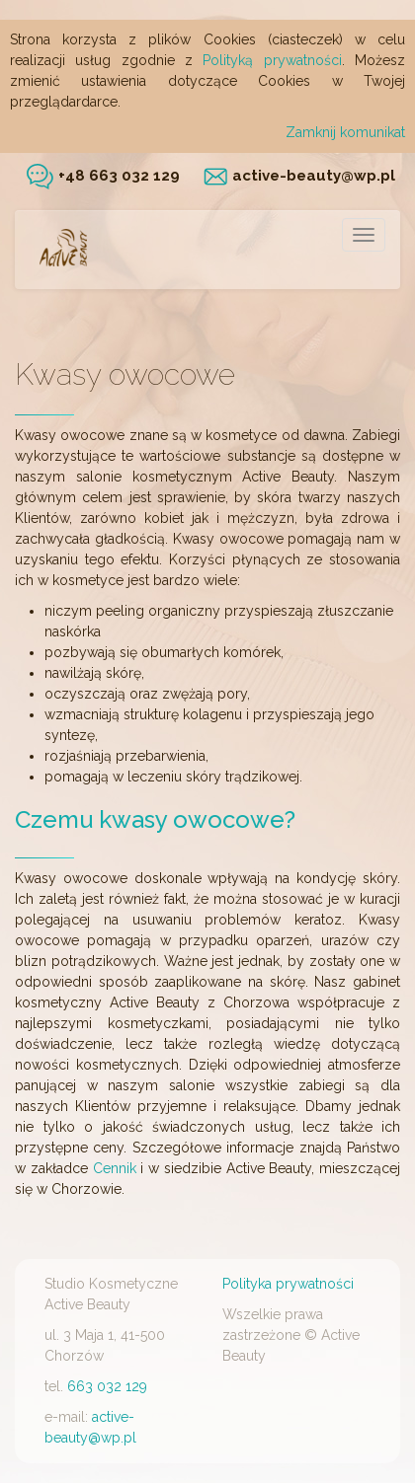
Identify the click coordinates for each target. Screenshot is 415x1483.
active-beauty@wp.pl (299, 176)
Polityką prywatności (272, 60)
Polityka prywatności (288, 1284)
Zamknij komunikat (345, 132)
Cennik (114, 1168)
